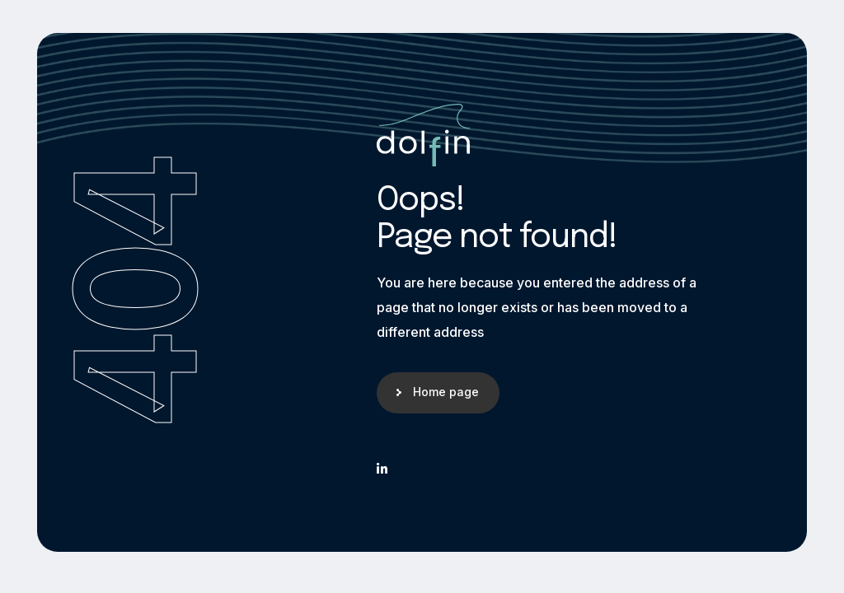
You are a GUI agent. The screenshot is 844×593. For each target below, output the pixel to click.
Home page (446, 392)
